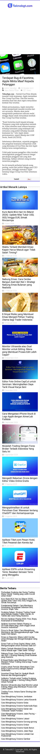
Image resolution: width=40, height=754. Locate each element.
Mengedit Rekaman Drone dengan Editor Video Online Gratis (20, 479)
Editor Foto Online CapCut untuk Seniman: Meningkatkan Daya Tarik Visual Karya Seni (19, 384)
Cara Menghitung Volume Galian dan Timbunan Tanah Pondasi (16, 710)
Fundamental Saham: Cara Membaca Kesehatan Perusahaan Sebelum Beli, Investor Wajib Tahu (17, 607)
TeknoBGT (9, 749)
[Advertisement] (20, 31)
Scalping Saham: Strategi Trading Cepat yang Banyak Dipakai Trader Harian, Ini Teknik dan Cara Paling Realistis (18, 614)
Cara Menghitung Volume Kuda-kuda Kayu (19, 706)
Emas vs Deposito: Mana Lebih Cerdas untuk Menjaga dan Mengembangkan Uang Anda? (19, 639)
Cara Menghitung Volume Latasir (15, 718)
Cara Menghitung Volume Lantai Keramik (18, 699)
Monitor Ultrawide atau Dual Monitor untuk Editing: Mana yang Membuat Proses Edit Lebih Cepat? (19, 350)
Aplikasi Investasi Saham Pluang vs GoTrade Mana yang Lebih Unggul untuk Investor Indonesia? (18, 626)
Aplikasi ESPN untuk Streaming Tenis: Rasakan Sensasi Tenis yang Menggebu (18, 572)
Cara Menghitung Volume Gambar (15, 739)
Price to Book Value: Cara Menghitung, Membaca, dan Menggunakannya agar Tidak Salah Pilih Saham (20, 632)
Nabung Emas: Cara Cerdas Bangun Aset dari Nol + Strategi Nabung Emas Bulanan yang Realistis (18, 283)
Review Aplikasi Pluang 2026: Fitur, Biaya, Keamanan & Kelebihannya (19, 620)
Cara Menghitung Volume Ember (15, 725)
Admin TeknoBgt (10, 88)
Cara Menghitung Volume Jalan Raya (17, 731)
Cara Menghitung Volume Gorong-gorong (19, 721)
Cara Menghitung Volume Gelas (14, 702)
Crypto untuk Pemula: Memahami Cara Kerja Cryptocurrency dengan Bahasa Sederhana (17, 669)
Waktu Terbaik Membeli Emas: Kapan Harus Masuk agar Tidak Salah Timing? (18, 250)
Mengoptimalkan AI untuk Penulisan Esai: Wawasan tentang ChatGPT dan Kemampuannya (20, 510)
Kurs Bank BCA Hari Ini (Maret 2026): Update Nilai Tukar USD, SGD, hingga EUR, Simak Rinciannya (18, 216)
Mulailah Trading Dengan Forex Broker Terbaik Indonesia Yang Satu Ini (18, 449)
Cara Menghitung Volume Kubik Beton (17, 728)
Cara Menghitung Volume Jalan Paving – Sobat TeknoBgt (18, 715)
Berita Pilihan (14, 90)
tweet (16, 179)
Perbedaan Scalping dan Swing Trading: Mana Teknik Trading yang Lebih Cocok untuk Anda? (18, 594)
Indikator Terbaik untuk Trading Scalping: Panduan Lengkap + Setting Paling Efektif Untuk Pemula (19, 680)
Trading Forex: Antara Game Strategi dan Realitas (18, 692)
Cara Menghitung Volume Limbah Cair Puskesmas (17, 735)
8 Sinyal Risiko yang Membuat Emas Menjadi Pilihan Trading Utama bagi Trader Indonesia (17, 317)
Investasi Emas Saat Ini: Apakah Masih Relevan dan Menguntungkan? (17, 674)
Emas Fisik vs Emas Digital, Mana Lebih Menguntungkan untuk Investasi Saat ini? (18, 645)
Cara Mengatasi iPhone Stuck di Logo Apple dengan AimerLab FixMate (19, 416)
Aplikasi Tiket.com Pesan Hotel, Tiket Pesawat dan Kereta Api (18, 541)
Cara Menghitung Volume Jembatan (16, 696)
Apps (7, 90)
